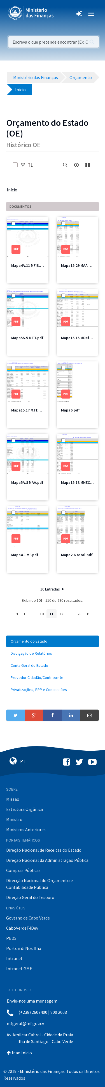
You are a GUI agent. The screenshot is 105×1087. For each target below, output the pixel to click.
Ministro (14, 819)
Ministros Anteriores (26, 829)
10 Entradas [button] (52, 589)
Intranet (14, 958)
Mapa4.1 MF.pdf (24, 554)
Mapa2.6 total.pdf (77, 554)
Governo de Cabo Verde (28, 918)
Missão (12, 799)
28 (79, 613)
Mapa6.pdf (70, 410)
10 (42, 613)
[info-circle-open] (76, 164)
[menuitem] (52, 641)
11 (51, 613)
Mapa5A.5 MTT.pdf (27, 337)
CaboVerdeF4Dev (22, 928)
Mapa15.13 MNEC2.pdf (80, 482)
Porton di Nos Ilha (23, 948)
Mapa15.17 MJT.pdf (28, 410)
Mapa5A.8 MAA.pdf (27, 482)
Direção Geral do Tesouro (30, 897)
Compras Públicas (23, 870)
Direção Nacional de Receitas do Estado (43, 850)
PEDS (11, 938)
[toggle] (23, 164)
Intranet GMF (19, 968)
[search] (65, 164)
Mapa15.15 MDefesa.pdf (82, 337)
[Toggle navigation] (62, 14)
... (32, 613)
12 (61, 613)
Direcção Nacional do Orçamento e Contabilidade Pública (39, 884)
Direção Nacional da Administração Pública (47, 860)
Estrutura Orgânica (24, 809)
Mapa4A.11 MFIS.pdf (28, 265)
